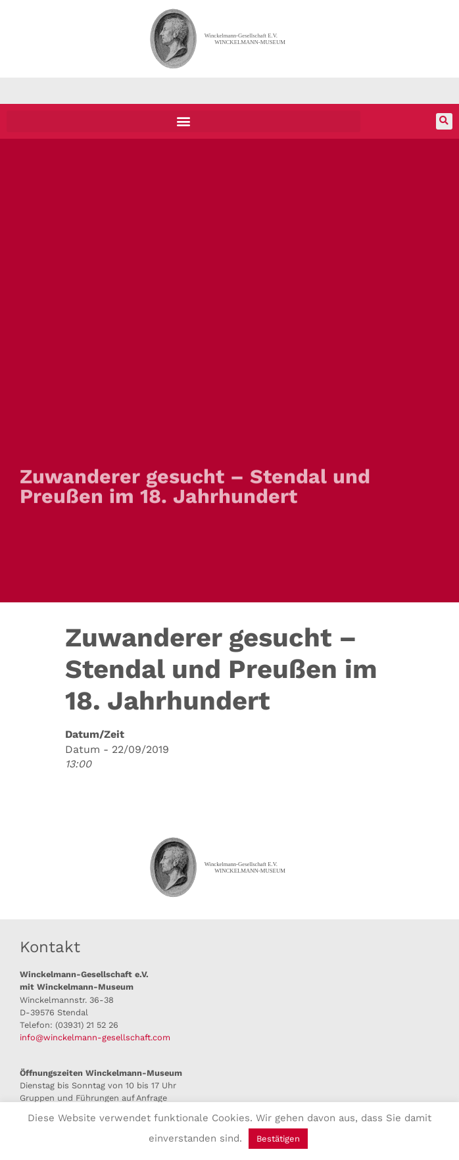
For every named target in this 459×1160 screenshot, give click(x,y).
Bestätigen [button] (278, 1139)
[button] (183, 121)
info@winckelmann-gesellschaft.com (95, 1037)
